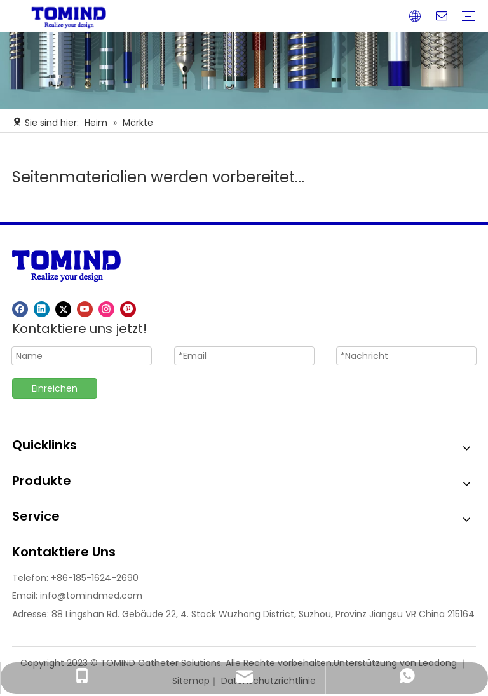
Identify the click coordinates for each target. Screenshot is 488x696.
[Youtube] (85, 309)
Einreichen (55, 388)
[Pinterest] (128, 309)
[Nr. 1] (244, 70)
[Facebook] (20, 309)
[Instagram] (106, 309)
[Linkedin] (42, 309)
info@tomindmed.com (91, 595)
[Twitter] (63, 309)
